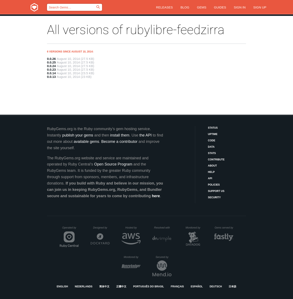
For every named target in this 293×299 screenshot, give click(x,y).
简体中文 (104, 286)
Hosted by (133, 227)
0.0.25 (51, 62)
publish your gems (77, 135)
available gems (86, 141)
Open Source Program (113, 164)
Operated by (70, 229)
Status (213, 127)
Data (211, 146)
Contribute (216, 159)
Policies (214, 184)
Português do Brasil (148, 286)
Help (211, 172)
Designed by (101, 227)
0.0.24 (51, 66)
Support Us (216, 191)
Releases (164, 7)
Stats (212, 153)
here (156, 196)
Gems (201, 7)
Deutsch (216, 286)
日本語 (232, 286)
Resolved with (162, 227)
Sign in (240, 7)
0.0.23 (51, 69)
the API (145, 135)
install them (119, 135)
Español (197, 286)
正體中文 (121, 286)
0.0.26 (51, 59)
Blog (184, 7)
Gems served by (224, 227)
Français (177, 286)
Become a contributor (119, 141)
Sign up (259, 7)
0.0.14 (51, 73)
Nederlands (83, 286)
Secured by (163, 257)
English (62, 286)
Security (214, 197)
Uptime (212, 134)
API (210, 178)
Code (211, 140)
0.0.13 (51, 77)
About (212, 165)
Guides (220, 7)
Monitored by (194, 227)
